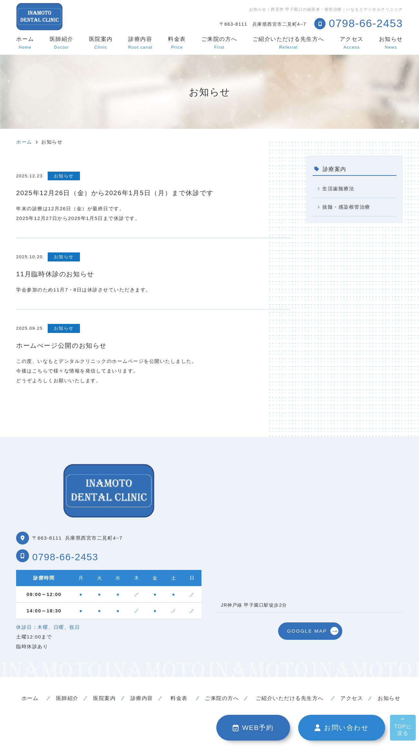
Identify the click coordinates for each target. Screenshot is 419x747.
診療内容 (140, 43)
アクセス (352, 43)
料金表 (177, 43)
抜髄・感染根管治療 (347, 207)
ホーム (25, 43)
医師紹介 (61, 43)
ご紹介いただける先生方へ (288, 43)
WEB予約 (253, 727)
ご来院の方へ (219, 43)
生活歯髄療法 (339, 188)
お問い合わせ (342, 727)
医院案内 (101, 43)
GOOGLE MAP (307, 631)
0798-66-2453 (65, 557)
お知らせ (391, 43)
